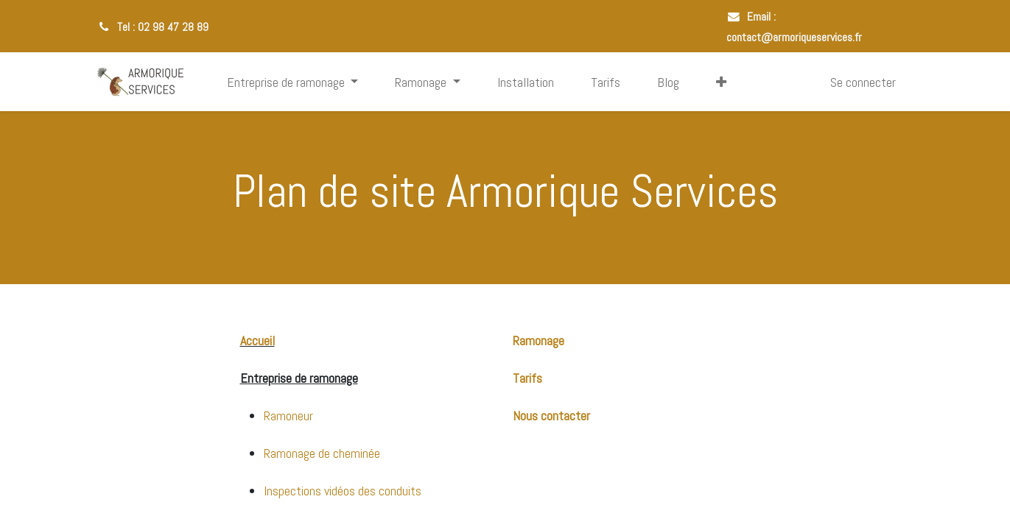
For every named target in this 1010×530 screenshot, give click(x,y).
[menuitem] (525, 82)
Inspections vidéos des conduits (342, 490)
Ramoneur (288, 415)
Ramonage (538, 340)
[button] (721, 82)
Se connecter (863, 82)
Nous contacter (551, 415)
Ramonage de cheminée (322, 453)
